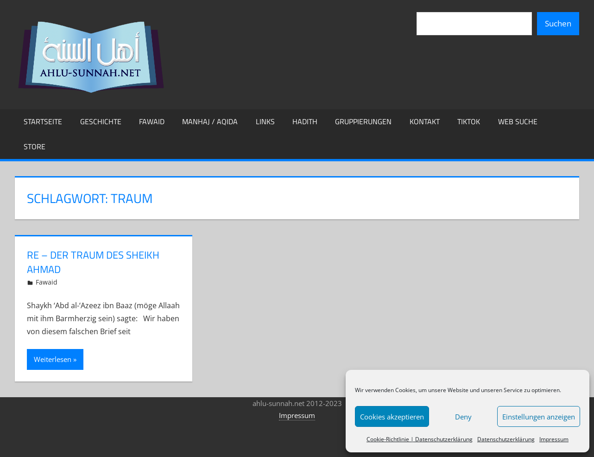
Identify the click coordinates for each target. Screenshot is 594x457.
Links (265, 121)
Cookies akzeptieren (392, 416)
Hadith (304, 121)
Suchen (558, 23)
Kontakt (425, 121)
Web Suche (517, 121)
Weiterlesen (52, 359)
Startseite (43, 121)
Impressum (554, 439)
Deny (463, 416)
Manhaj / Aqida (210, 121)
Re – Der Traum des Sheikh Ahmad (93, 262)
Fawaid (151, 121)
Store (34, 146)
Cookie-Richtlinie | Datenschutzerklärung (420, 439)
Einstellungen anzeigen (538, 416)
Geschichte (100, 121)
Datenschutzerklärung (506, 439)
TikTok (468, 121)
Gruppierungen (363, 121)
